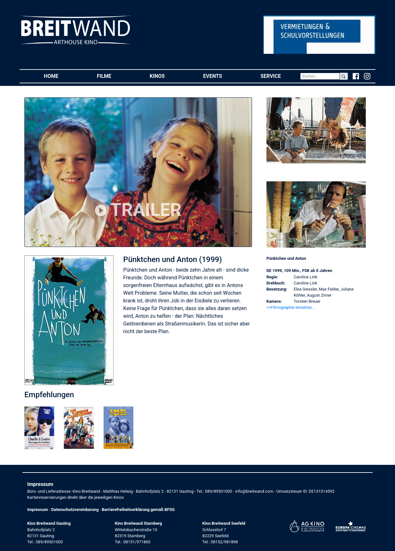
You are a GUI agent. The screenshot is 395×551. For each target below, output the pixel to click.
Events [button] (222, 75)
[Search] (320, 76)
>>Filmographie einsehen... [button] (290, 307)
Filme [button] (113, 75)
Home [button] (61, 75)
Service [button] (280, 75)
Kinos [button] (167, 75)
